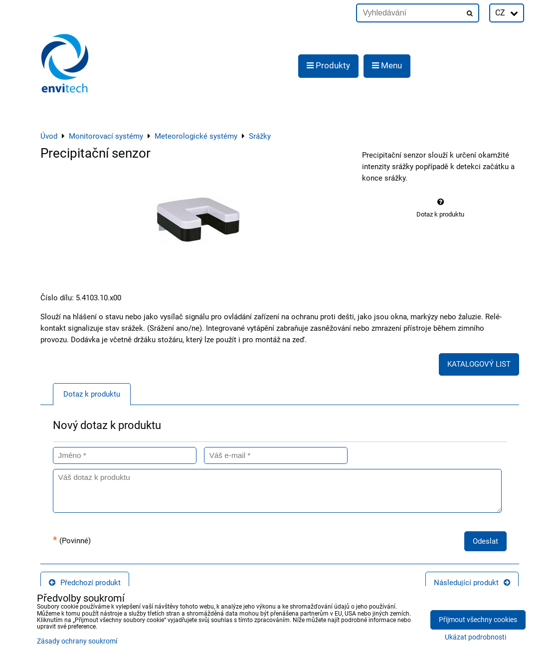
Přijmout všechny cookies (478, 620)
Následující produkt (472, 582)
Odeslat (485, 541)
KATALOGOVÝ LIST (479, 364)
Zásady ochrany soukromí (77, 641)
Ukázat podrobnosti (475, 638)
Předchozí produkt (85, 582)
